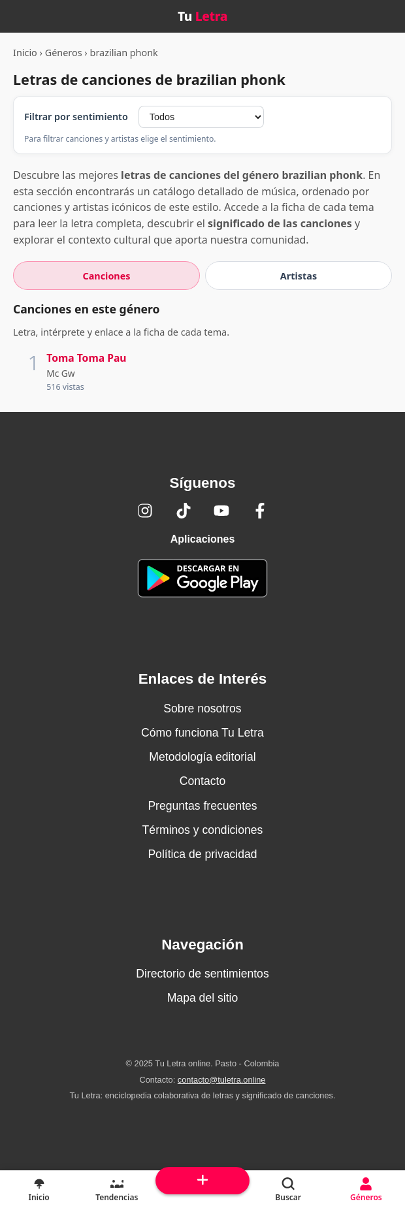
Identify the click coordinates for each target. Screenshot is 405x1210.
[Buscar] (288, 1190)
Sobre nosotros (202, 708)
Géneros (63, 52)
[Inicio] (39, 1190)
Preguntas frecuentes (202, 805)
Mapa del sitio (202, 997)
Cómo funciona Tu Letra (202, 732)
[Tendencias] (116, 1190)
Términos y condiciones (202, 829)
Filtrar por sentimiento (76, 116)
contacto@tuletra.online (222, 1080)
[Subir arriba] (202, 1180)
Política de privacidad (202, 854)
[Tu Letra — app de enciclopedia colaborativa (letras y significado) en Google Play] (202, 578)
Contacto (202, 781)
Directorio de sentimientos (202, 973)
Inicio (25, 52)
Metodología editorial (202, 756)
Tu (202, 16)
